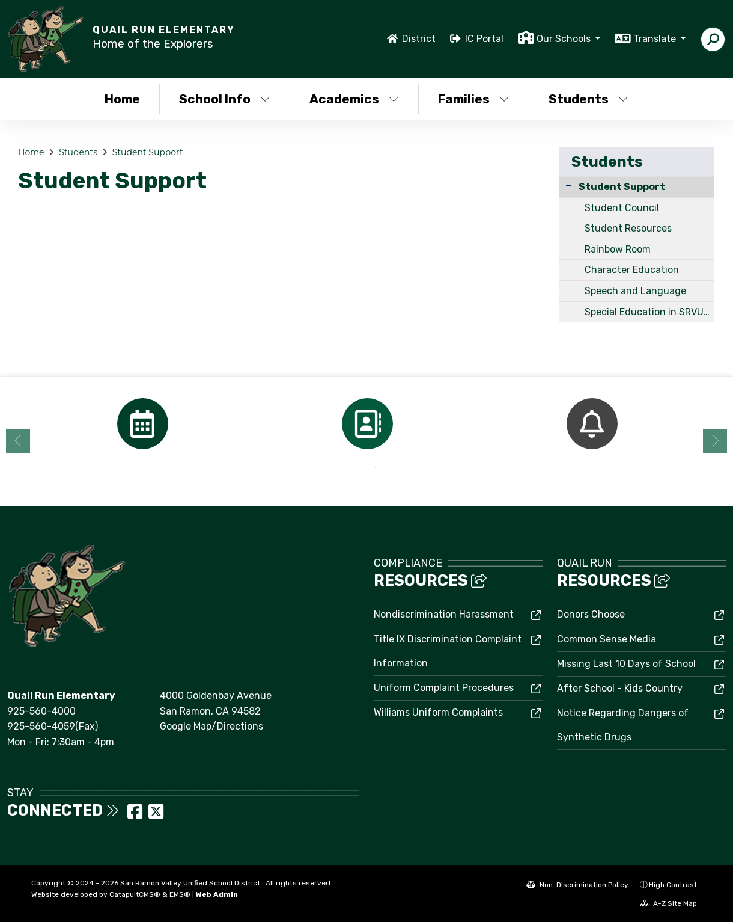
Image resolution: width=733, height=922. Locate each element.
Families (473, 98)
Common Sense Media (606, 639)
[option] (142, 423)
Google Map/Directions (211, 726)
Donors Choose (591, 614)
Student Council (622, 208)
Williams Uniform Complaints (438, 712)
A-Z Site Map (668, 903)
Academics (354, 98)
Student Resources (628, 228)
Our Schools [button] (565, 39)
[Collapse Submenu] (569, 185)
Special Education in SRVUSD (649, 312)
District (419, 39)
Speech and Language (635, 291)
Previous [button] (18, 441)
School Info (224, 98)
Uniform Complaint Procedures (444, 687)
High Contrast (673, 885)
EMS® (179, 894)
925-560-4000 (41, 711)
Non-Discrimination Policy (577, 885)
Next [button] (715, 441)
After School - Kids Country (620, 688)
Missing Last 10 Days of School (626, 663)
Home (122, 98)
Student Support (147, 152)
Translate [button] (655, 39)
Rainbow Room (618, 249)
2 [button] (376, 467)
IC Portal (484, 39)
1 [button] (357, 467)
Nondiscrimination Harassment (444, 614)
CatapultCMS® (134, 894)
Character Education (632, 269)
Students (588, 98)
